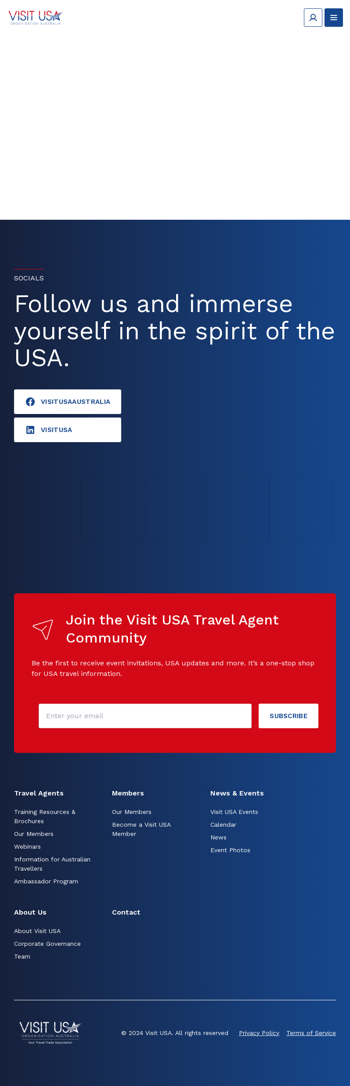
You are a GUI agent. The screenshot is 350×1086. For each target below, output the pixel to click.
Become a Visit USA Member (141, 829)
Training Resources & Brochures (45, 816)
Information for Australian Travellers (52, 864)
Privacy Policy (259, 1032)
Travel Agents (39, 793)
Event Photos (230, 850)
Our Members (34, 833)
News (218, 837)
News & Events (237, 793)
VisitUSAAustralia (67, 401)
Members (128, 793)
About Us (30, 912)
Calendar (223, 824)
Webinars (27, 846)
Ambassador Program (46, 881)
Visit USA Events (234, 811)
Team (22, 956)
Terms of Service (311, 1032)
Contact (126, 912)
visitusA (48, 430)
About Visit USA (37, 930)
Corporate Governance (47, 943)
